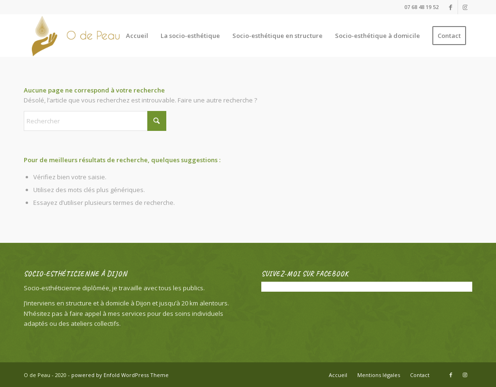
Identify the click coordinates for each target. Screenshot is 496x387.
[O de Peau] (81, 35)
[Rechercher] (95, 121)
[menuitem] (137, 35)
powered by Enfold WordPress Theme (120, 374)
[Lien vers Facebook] (451, 7)
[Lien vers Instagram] (465, 7)
